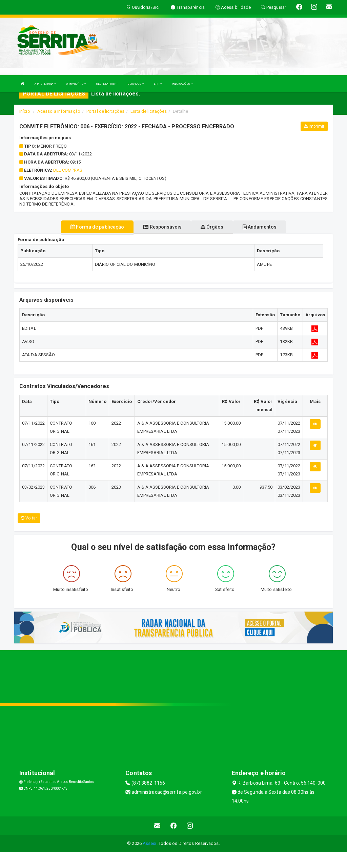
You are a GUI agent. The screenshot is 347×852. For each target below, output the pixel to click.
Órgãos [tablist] (212, 227)
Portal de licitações (105, 111)
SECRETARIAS (106, 83)
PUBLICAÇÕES (182, 83)
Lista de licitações (148, 111)
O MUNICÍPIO (76, 83)
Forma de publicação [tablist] (97, 227)
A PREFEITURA (45, 83)
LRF (158, 83)
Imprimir (314, 126)
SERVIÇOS (135, 83)
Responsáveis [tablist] (162, 227)
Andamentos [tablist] (260, 227)
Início (24, 111)
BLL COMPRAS (67, 170)
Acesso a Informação (58, 111)
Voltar (29, 518)
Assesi (150, 843)
